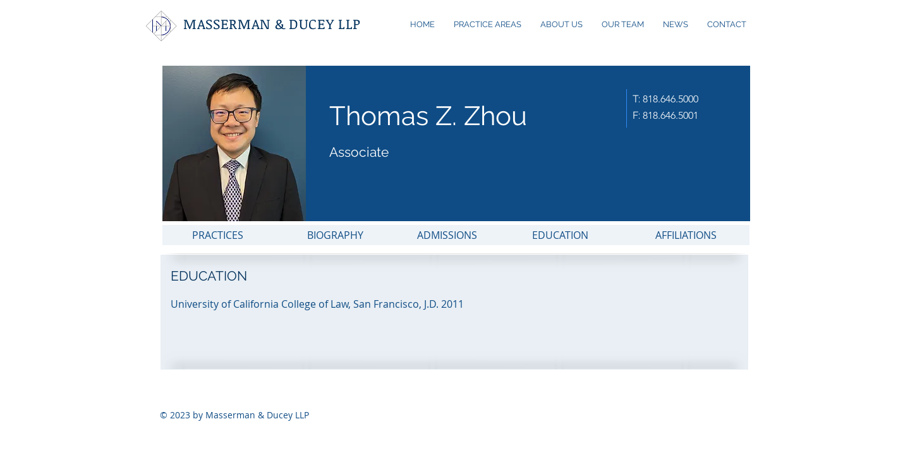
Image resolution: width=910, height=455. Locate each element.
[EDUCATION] (560, 235)
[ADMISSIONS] (446, 235)
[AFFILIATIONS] (685, 235)
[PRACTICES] (218, 235)
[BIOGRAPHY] (335, 235)
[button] (416, 304)
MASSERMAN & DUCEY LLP (272, 23)
